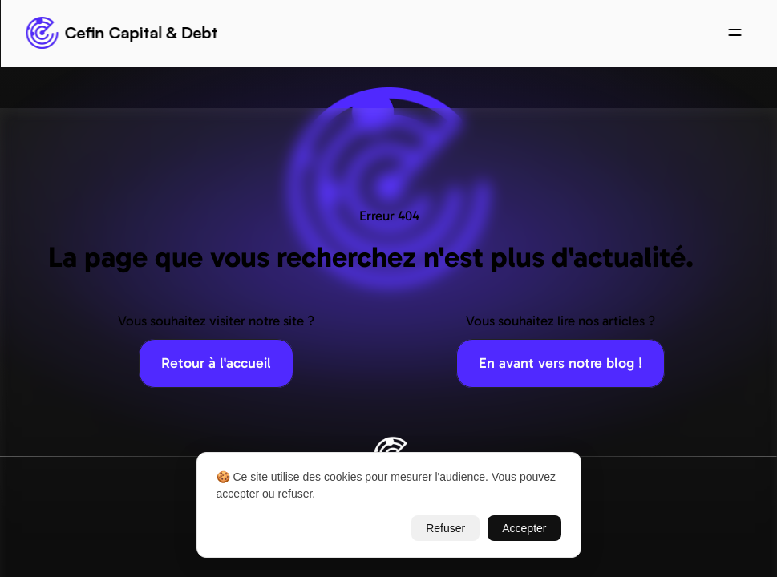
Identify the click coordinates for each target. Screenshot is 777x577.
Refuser (445, 528)
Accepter (524, 528)
